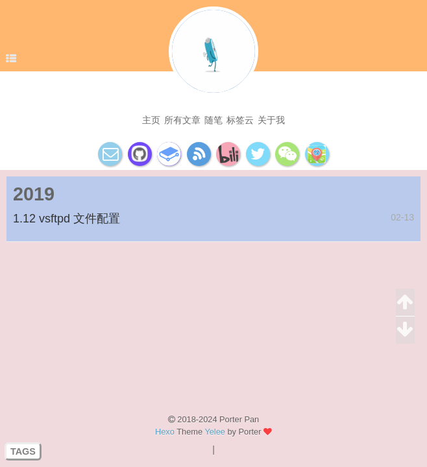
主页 (151, 120)
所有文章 (182, 120)
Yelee (214, 432)
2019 (34, 194)
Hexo (165, 432)
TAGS (23, 451)
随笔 (213, 120)
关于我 (271, 120)
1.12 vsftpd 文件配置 (66, 218)
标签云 (240, 120)
